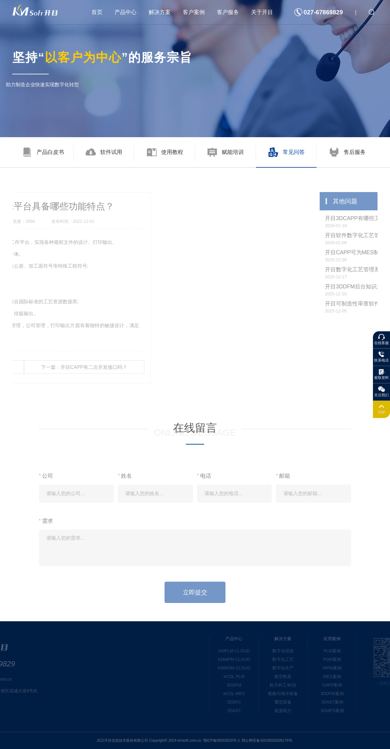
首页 (96, 12)
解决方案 (160, 12)
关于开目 (262, 12)
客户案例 (194, 12)
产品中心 (125, 12)
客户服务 (228, 12)
